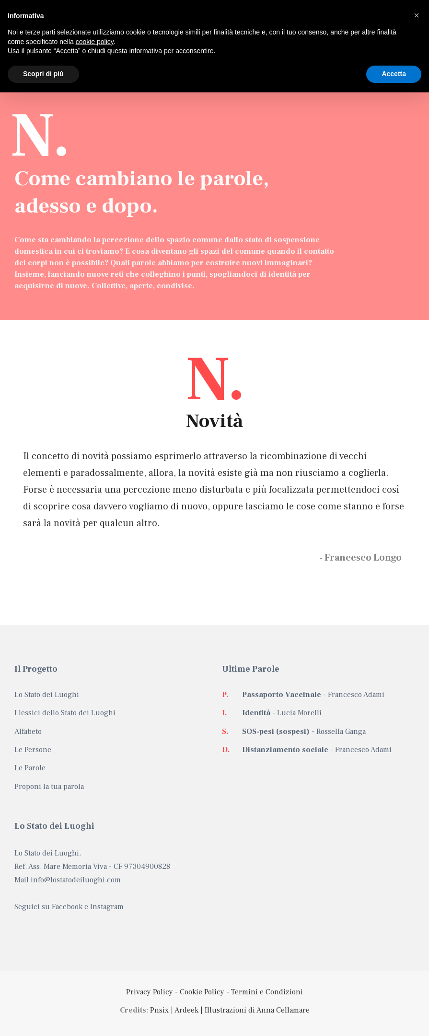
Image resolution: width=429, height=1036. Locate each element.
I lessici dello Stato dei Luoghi (65, 713)
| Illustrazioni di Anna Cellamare (254, 1010)
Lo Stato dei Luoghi (46, 694)
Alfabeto (28, 731)
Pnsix (159, 1010)
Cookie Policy (202, 992)
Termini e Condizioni (267, 992)
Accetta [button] (394, 74)
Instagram (107, 907)
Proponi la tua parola (49, 786)
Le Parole (30, 768)
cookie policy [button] (95, 41)
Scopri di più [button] (43, 74)
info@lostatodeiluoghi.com (76, 880)
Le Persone (32, 749)
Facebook (67, 907)
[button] (416, 15)
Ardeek (186, 1010)
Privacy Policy (149, 992)
